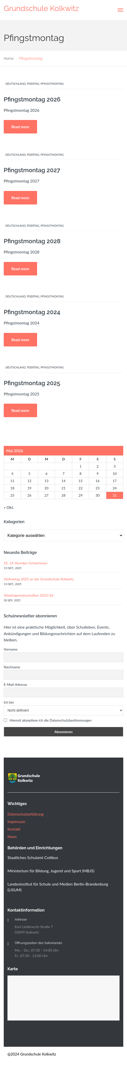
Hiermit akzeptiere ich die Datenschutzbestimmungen (51, 720)
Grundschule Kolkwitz (41, 8)
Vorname (10, 649)
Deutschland (15, 83)
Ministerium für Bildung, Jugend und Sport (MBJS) (50, 870)
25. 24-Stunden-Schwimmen (25, 563)
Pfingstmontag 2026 (32, 99)
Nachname (12, 667)
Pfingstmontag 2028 (32, 241)
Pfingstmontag (52, 83)
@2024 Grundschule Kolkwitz (31, 1054)
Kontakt (13, 829)
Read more (20, 126)
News (12, 836)
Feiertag (33, 83)
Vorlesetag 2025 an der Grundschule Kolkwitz (39, 579)
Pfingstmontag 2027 (32, 170)
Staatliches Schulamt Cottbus (32, 857)
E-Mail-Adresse (15, 684)
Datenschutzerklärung (25, 814)
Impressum (16, 821)
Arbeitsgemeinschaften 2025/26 (29, 595)
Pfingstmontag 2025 (32, 383)
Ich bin (9, 702)
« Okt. (9, 507)
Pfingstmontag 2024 (32, 312)
